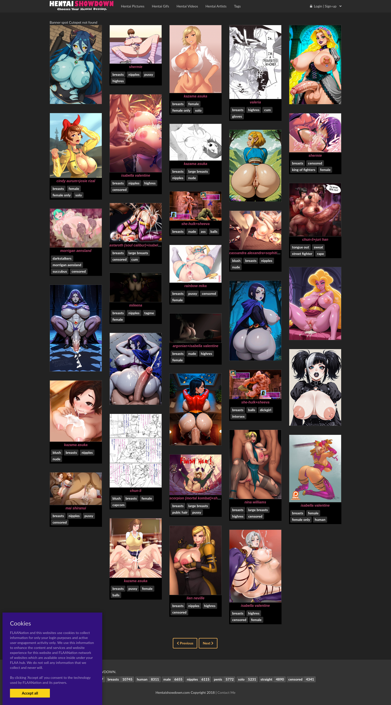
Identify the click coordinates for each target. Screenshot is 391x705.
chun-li (135, 491)
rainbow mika (195, 286)
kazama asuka (195, 96)
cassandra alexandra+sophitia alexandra (262, 253)
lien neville (195, 598)
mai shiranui (76, 508)
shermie (135, 67)
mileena (135, 305)
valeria (255, 102)
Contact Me (226, 692)
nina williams (255, 502)
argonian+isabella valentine (195, 346)
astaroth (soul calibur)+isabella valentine (143, 245)
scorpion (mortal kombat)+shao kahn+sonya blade (211, 498)
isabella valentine (135, 175)
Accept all (30, 693)
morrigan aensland (75, 251)
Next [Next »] (208, 643)
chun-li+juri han (315, 239)
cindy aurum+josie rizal (75, 181)
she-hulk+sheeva (195, 224)
